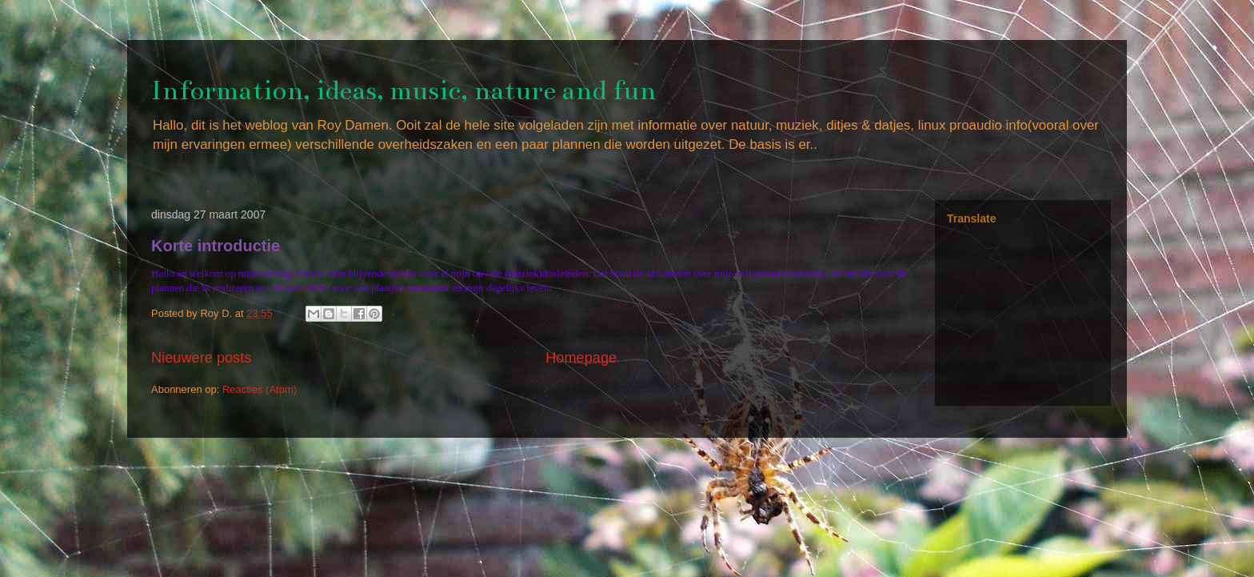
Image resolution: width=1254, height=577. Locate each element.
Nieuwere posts (201, 358)
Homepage (581, 358)
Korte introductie (215, 245)
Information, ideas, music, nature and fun (403, 90)
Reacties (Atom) (259, 389)
